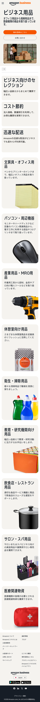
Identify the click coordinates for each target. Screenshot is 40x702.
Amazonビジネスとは (10, 639)
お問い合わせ (20, 38)
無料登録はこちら (28, 657)
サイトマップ (7, 660)
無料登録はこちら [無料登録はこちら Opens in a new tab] (20, 32)
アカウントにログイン (29, 660)
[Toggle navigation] (4, 69)
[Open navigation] (2, 3)
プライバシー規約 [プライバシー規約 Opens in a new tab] (20, 696)
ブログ (24, 639)
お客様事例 (6, 643)
